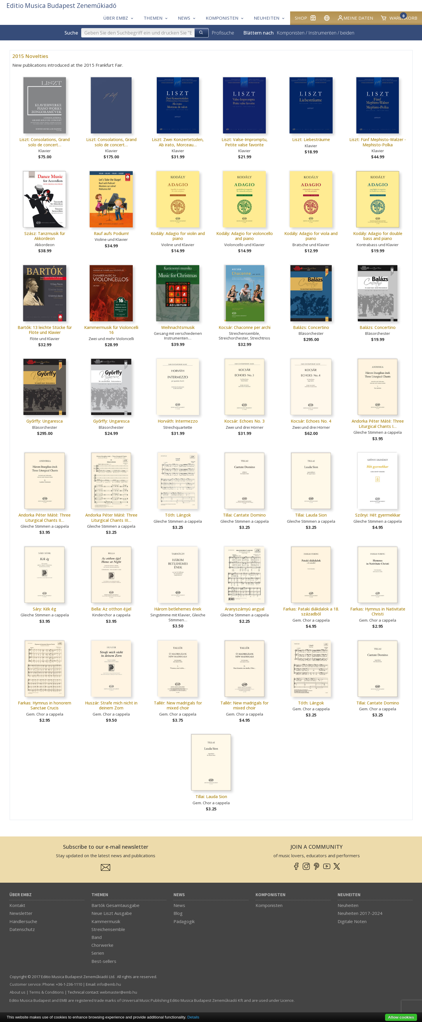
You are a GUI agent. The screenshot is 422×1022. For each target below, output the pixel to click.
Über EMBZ (20, 895)
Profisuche (223, 33)
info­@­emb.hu (109, 984)
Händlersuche (23, 921)
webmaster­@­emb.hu (118, 992)
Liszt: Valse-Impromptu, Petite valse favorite (245, 142)
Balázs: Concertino (311, 327)
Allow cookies (401, 1017)
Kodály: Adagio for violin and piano (178, 236)
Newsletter (21, 913)
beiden (347, 33)
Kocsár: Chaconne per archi (244, 327)
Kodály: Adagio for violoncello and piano (244, 236)
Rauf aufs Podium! (111, 233)
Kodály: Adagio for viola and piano (311, 236)
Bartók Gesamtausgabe (115, 905)
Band (96, 937)
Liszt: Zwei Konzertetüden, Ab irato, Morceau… (178, 142)
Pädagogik (184, 921)
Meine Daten (355, 18)
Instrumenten (322, 33)
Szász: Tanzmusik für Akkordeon (44, 236)
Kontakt (17, 905)
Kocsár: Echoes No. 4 (311, 421)
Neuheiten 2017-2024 (360, 913)
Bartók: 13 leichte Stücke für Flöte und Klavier (45, 330)
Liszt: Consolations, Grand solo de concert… (44, 142)
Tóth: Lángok (178, 515)
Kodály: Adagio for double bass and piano (377, 236)
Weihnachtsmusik (178, 327)
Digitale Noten (352, 921)
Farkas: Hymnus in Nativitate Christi (377, 611)
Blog (178, 913)
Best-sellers (103, 961)
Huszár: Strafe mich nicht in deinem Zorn (111, 705)
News (179, 895)
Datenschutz (22, 929)
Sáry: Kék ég (44, 609)
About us (17, 992)
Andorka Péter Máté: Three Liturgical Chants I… (378, 423)
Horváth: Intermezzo (178, 421)
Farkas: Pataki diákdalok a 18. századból (311, 611)
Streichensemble (108, 929)
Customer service (25, 984)
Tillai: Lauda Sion (311, 515)
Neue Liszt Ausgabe (111, 913)
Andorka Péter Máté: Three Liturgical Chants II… (44, 517)
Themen (99, 895)
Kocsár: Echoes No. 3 (244, 421)
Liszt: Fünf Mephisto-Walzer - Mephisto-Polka (377, 142)
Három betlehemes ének (177, 609)
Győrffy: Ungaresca (44, 421)
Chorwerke (102, 945)
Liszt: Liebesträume (311, 139)
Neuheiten (349, 895)
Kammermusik (105, 921)
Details (193, 1017)
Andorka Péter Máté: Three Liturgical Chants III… (111, 517)
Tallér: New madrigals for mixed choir (178, 705)
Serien (97, 953)
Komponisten (290, 33)
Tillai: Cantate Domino (244, 515)
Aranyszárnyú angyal (244, 609)
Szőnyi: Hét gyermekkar (377, 515)
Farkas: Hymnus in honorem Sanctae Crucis (44, 705)
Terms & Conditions (46, 992)
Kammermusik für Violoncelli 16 (111, 330)
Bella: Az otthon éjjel (111, 609)
